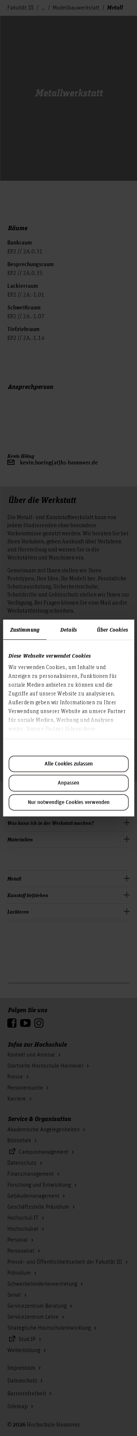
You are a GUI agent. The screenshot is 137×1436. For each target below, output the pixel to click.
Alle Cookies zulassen (69, 764)
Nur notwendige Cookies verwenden (69, 802)
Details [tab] (68, 629)
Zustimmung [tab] (24, 629)
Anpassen (68, 783)
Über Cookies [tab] (112, 629)
